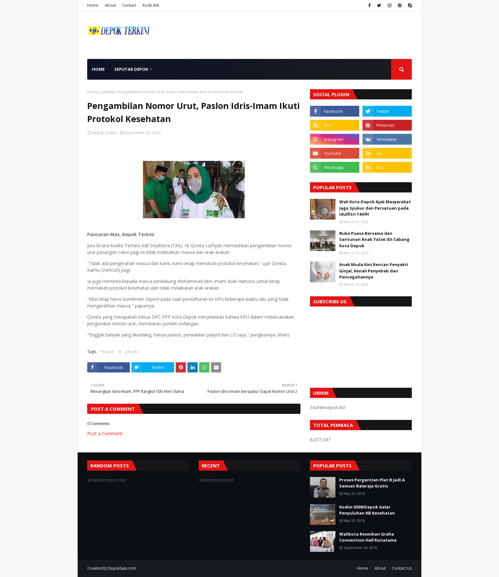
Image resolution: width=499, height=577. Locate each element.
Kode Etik (151, 5)
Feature (107, 351)
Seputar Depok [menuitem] (131, 69)
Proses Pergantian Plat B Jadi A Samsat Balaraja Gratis (372, 483)
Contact (129, 5)
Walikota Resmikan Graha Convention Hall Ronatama (368, 537)
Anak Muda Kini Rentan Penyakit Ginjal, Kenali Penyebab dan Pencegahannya (373, 271)
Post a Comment (105, 433)
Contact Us (402, 568)
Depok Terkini (104, 132)
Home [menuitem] (98, 69)
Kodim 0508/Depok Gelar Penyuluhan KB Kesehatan (367, 510)
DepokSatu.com (122, 568)
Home (92, 5)
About (110, 5)
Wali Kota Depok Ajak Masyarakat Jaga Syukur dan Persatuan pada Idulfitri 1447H (375, 208)
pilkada (108, 92)
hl (119, 351)
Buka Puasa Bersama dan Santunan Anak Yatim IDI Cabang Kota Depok (374, 239)
